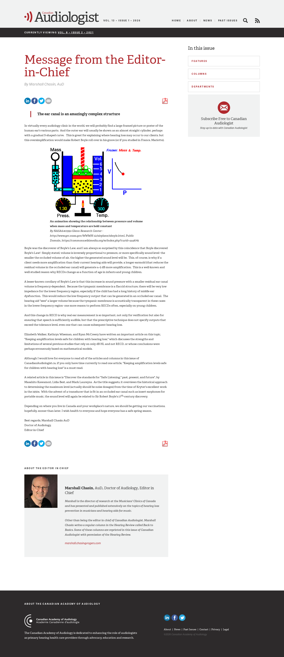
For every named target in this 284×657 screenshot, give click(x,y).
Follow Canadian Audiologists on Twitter (182, 617)
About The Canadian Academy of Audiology (62, 603)
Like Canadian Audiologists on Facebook (174, 617)
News (207, 20)
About (192, 20)
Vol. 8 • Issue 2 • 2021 (76, 32)
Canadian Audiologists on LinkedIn (167, 617)
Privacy (215, 629)
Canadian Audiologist (61, 18)
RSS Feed (257, 20)
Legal (226, 629)
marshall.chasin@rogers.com (83, 543)
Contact (203, 629)
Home (176, 20)
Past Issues (227, 20)
